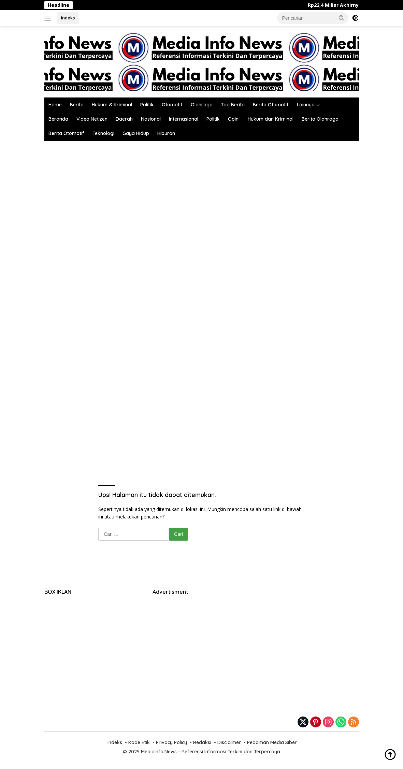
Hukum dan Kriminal (270, 119)
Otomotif (172, 105)
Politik (147, 105)
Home (55, 105)
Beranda (58, 119)
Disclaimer (229, 742)
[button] (341, 17)
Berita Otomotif (271, 105)
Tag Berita (233, 105)
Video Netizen (91, 119)
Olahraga (202, 105)
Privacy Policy (171, 742)
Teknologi (103, 133)
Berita (77, 105)
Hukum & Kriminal (112, 105)
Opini (234, 119)
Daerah (124, 119)
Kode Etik (139, 742)
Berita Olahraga (320, 119)
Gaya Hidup (136, 133)
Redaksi (202, 742)
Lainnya (306, 105)
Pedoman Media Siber (272, 742)
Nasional (151, 119)
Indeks (68, 17)
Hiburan (166, 133)
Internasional (183, 119)
